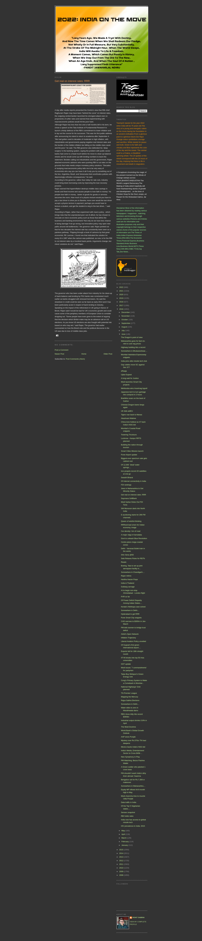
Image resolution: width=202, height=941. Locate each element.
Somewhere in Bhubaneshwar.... (134, 351)
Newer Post (59, 354)
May (123, 831)
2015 (121, 850)
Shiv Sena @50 (127, 555)
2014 (121, 853)
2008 (121, 875)
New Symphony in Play (130, 757)
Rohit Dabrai (139, 917)
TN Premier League (129, 693)
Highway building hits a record (133, 347)
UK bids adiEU (127, 411)
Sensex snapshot (128, 812)
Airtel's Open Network (129, 634)
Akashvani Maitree (128, 418)
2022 (121, 287)
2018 (121, 302)
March (124, 838)
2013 (121, 857)
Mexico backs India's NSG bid (133, 747)
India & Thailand (127, 583)
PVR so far (125, 597)
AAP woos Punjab (128, 737)
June (123, 334)
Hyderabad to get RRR (130, 614)
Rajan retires (126, 576)
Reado (123, 562)
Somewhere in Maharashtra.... (133, 786)
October (124, 320)
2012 (121, 861)
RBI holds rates (127, 816)
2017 (121, 305)
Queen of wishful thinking (131, 521)
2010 (121, 868)
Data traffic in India (128, 802)
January (124, 845)
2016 (121, 309)
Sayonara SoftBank (129, 498)
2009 (121, 871)
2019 (121, 298)
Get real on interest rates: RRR (133, 495)
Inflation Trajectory (128, 638)
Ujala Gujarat (126, 375)
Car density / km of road (130, 531)
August (124, 327)
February (125, 841)
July (123, 330)
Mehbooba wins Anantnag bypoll (134, 388)
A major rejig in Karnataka (131, 535)
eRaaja (124, 371)
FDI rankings (126, 485)
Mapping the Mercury (129, 697)
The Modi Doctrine (128, 727)
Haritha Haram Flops (129, 579)
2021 (121, 291)
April (123, 834)
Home (84, 354)
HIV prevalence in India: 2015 (133, 826)
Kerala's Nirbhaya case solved (133, 607)
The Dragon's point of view (132, 337)
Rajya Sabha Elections (130, 700)
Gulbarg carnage (128, 587)
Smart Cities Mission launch (132, 451)
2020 (121, 294)
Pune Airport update (129, 455)
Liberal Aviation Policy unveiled (133, 641)
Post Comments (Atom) (75, 359)
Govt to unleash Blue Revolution (134, 538)
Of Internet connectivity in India (133, 481)
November (125, 316)
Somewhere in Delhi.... (130, 610)
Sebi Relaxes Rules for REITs (133, 558)
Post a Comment (61, 350)
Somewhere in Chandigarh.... (132, 572)
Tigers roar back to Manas (131, 415)
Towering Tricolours (129, 435)
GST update (126, 664)
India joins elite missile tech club (134, 361)
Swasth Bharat (127, 477)
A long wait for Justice (130, 378)
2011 (121, 864)
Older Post (108, 354)
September (126, 323)
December (125, 312)
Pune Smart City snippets (131, 618)
